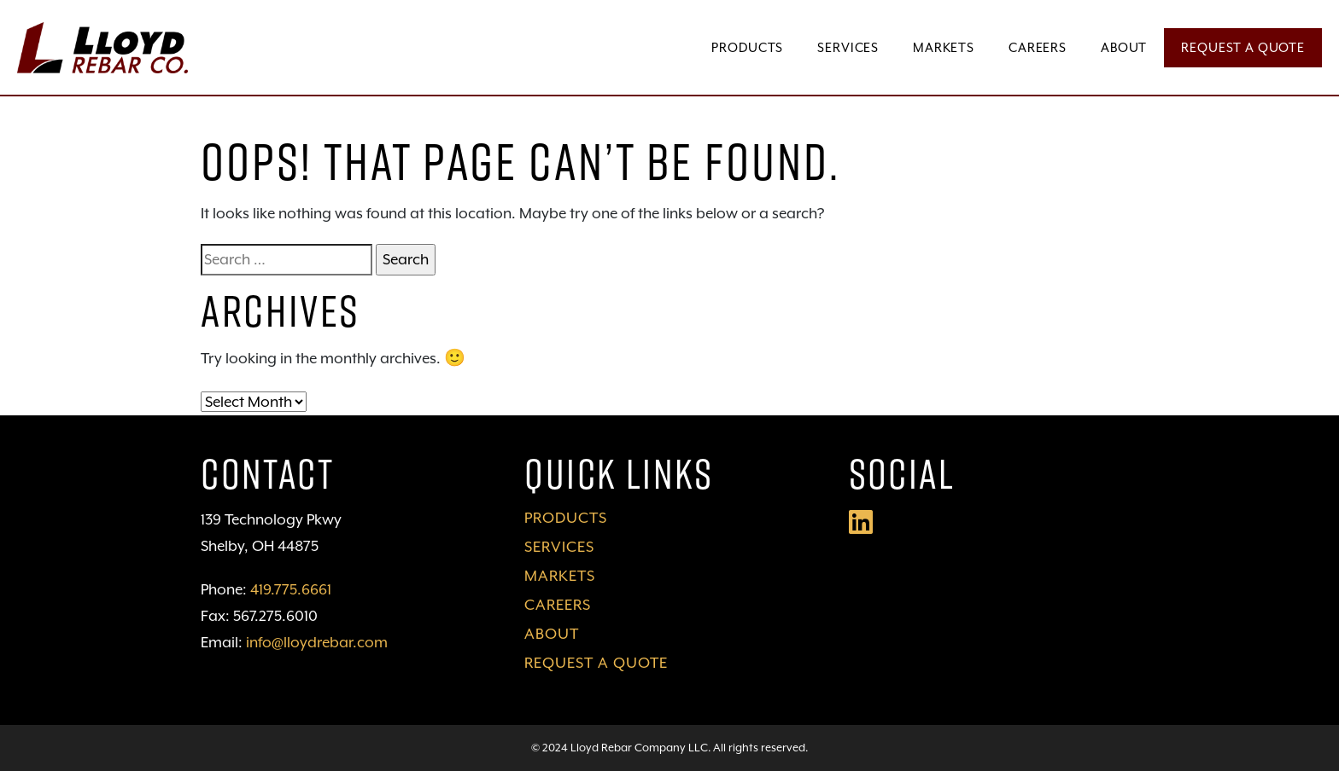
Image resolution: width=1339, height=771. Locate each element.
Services (848, 47)
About (1124, 47)
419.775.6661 (290, 589)
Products (747, 47)
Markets (943, 47)
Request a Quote (1243, 47)
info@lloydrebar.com (317, 642)
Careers (1038, 47)
